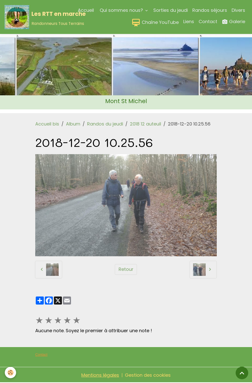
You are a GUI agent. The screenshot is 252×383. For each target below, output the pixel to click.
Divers (238, 10)
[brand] (33, 17)
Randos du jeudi (105, 124)
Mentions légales (100, 375)
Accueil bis (47, 124)
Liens (188, 21)
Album (73, 124)
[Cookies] (10, 372)
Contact (208, 21)
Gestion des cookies (148, 375)
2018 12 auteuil (145, 124)
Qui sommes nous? (121, 10)
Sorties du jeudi (170, 10)
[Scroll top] (242, 373)
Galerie (233, 21)
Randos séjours (209, 10)
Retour (126, 269)
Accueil (86, 10)
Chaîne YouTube (155, 22)
